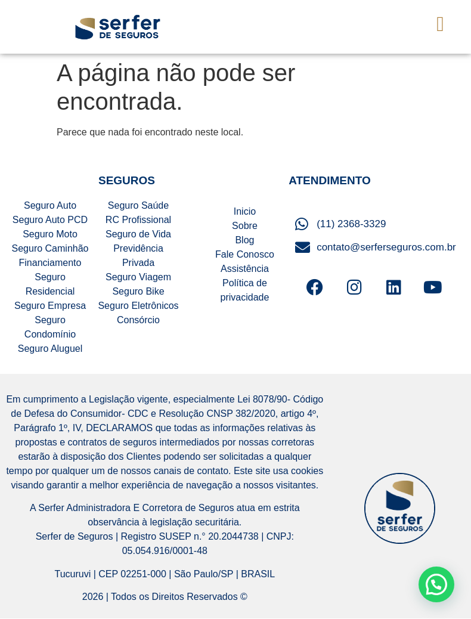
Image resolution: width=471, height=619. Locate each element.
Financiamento (50, 263)
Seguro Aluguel (50, 348)
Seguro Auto (50, 205)
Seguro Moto (50, 234)
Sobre (245, 226)
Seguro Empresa (50, 306)
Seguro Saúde (138, 205)
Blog (244, 240)
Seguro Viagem (138, 277)
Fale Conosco (244, 254)
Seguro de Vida (138, 234)
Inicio (245, 211)
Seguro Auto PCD (50, 220)
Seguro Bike (138, 291)
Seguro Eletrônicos (138, 306)
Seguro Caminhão (50, 248)
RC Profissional (138, 220)
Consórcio (138, 320)
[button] (441, 24)
